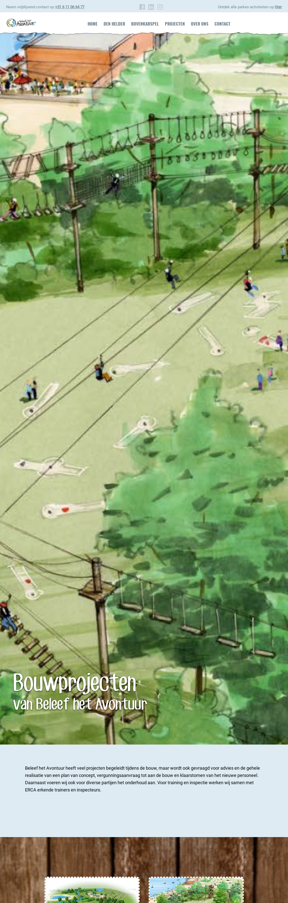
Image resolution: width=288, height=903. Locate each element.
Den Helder (114, 24)
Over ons (199, 24)
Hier (278, 7)
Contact (222, 24)
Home (93, 24)
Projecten (175, 24)
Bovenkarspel (145, 24)
